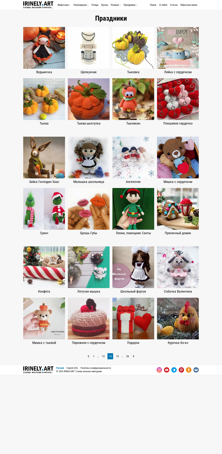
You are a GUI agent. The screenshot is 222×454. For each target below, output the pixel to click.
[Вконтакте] (196, 449)
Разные (116, 4)
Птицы (94, 4)
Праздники (130, 4)
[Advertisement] (111, 151)
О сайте (163, 4)
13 (103, 435)
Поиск (153, 4)
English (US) (72, 447)
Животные (64, 4)
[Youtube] (166, 449)
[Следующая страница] (133, 435)
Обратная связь (188, 4)
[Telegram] (174, 449)
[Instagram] (159, 449)
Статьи (174, 4)
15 (117, 435)
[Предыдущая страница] (88, 435)
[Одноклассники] (188, 449)
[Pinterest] (181, 449)
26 (127, 435)
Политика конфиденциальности (96, 447)
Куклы (104, 4)
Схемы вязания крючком (38, 4)
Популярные (81, 4)
